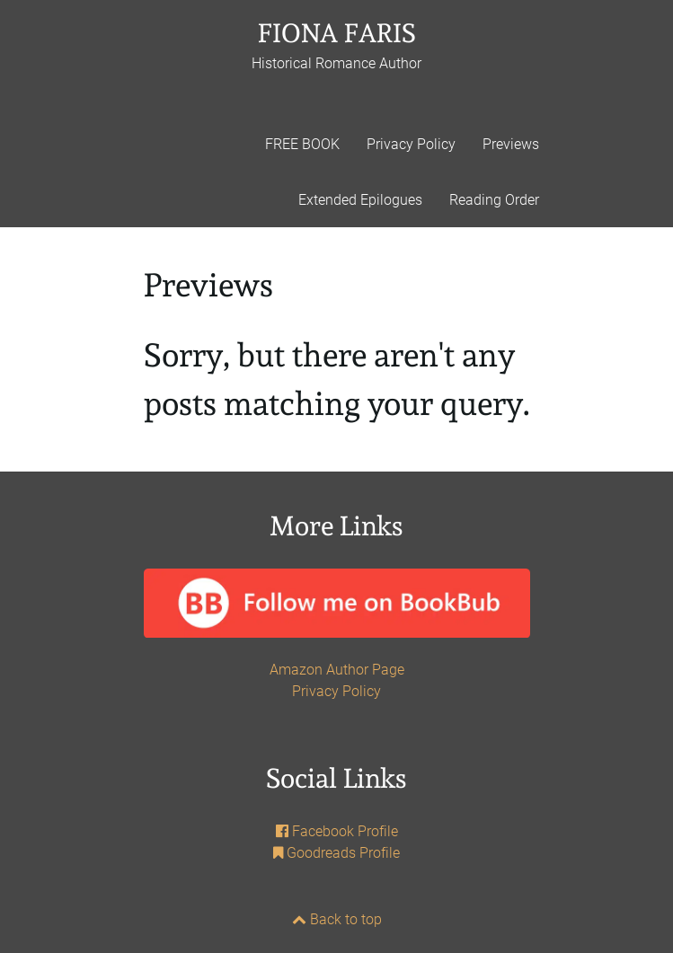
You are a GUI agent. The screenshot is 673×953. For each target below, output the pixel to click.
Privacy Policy (336, 691)
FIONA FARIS (336, 45)
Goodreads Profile (336, 852)
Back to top (337, 919)
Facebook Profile (337, 831)
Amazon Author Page (337, 669)
